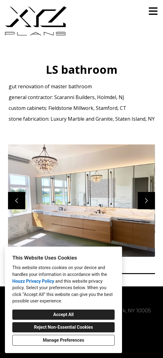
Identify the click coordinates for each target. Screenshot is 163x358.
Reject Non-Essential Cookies (63, 327)
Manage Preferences (63, 340)
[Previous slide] (16, 200)
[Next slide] (146, 200)
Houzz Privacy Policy (33, 281)
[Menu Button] (153, 11)
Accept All (63, 314)
